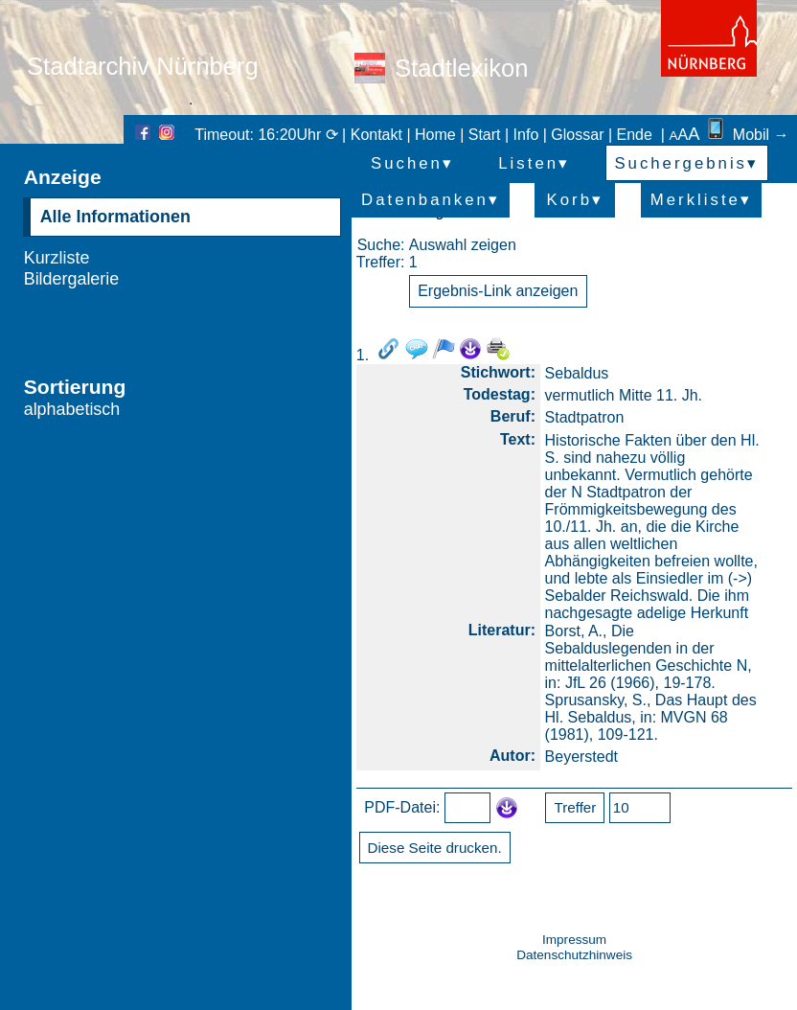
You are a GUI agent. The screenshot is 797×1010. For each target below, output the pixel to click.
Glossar (577, 134)
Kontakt (376, 134)
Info (526, 134)
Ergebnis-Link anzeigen (498, 291)
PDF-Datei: (402, 807)
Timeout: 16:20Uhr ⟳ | (272, 134)
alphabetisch (72, 409)
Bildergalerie (72, 278)
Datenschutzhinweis (574, 955)
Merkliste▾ (701, 200)
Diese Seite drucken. (435, 847)
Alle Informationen (115, 216)
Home (435, 134)
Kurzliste (57, 257)
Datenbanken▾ (430, 200)
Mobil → (746, 134)
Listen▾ (534, 163)
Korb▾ (575, 200)
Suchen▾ (412, 163)
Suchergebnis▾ (686, 163)
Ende (634, 134)
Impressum (574, 939)
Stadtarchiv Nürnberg (143, 66)
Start (484, 134)
